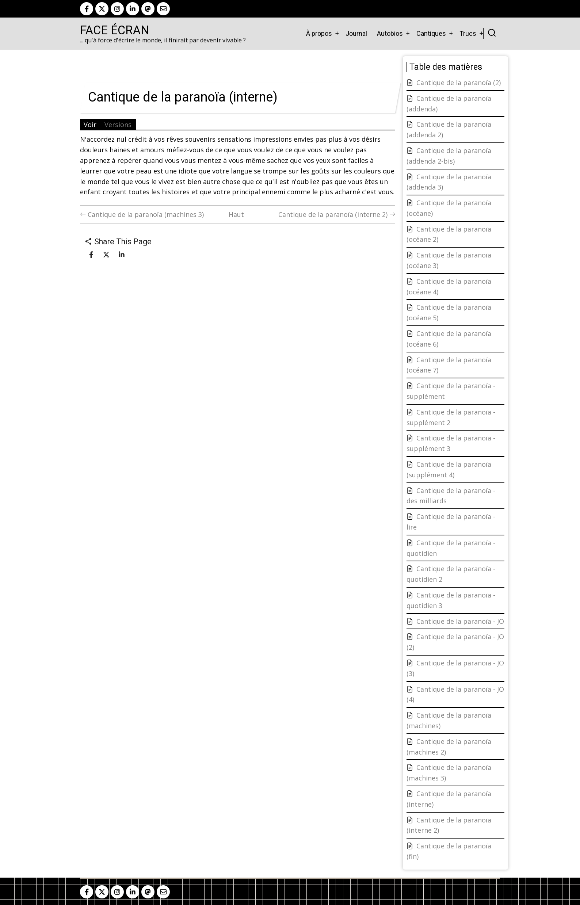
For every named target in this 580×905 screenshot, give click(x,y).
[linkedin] (132, 8)
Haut (236, 214)
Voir (90, 124)
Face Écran (114, 30)
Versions (117, 124)
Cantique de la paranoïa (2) (458, 82)
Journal (356, 33)
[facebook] (86, 8)
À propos (319, 33)
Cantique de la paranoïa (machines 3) (142, 214)
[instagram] (117, 8)
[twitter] (101, 8)
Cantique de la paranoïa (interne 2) (336, 214)
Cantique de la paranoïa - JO (460, 621)
